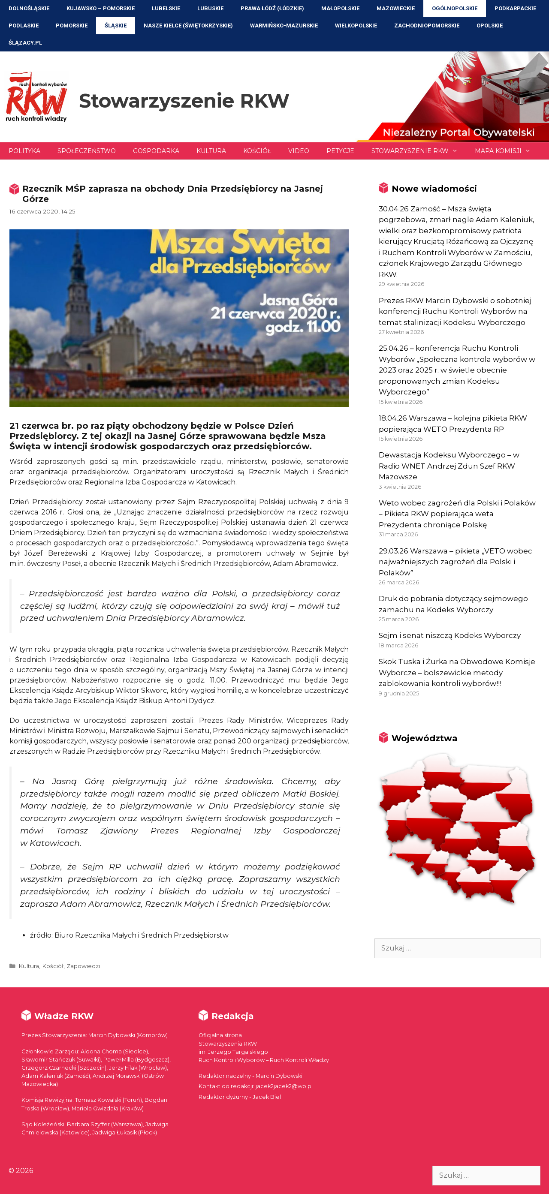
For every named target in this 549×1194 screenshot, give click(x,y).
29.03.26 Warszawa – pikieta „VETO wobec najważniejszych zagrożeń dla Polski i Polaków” (455, 562)
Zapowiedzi (83, 965)
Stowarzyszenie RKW (184, 100)
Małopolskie (340, 8)
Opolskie (490, 25)
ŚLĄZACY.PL (25, 42)
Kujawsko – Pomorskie (100, 8)
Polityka (24, 151)
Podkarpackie (515, 8)
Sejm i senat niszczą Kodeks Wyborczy (450, 635)
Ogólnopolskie (454, 8)
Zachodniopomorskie (426, 25)
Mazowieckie (396, 8)
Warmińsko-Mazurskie (284, 25)
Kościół (257, 151)
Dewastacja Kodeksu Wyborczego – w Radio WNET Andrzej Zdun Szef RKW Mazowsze (449, 466)
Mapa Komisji (507, 150)
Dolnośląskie (29, 8)
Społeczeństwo (86, 151)
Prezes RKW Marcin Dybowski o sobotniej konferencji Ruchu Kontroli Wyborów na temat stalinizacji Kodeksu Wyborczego (455, 311)
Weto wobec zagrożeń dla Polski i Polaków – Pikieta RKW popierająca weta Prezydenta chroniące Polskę (457, 514)
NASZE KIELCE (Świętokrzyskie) (188, 25)
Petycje (340, 151)
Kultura (211, 151)
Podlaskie (24, 25)
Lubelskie (166, 8)
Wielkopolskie (356, 25)
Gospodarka (156, 151)
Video (298, 151)
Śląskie (116, 25)
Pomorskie (71, 25)
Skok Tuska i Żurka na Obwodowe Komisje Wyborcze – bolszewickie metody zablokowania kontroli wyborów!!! (457, 672)
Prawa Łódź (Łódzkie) (272, 8)
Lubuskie (210, 8)
